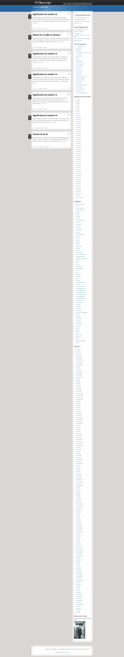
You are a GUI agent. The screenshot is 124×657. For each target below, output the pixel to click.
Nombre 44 (78, 185)
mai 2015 (78, 515)
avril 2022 (78, 367)
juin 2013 (78, 562)
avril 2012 (78, 590)
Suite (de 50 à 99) (80, 197)
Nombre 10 (78, 117)
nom (77, 278)
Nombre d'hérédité (80, 78)
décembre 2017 (79, 459)
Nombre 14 (78, 125)
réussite (78, 326)
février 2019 (78, 435)
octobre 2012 (79, 578)
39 (68, 115)
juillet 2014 (78, 536)
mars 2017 (78, 473)
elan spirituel (79, 246)
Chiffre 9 (78, 115)
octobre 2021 (79, 375)
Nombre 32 (78, 161)
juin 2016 (78, 491)
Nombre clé (78, 74)
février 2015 (78, 522)
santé (77, 332)
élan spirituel (79, 60)
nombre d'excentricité (80, 76)
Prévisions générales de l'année (81, 29)
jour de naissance (80, 268)
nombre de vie (79, 82)
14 (68, 133)
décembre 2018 (79, 439)
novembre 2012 (79, 576)
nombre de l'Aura (79, 80)
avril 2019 (78, 431)
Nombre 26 (78, 149)
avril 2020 (78, 409)
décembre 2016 (79, 479)
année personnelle (80, 208)
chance (77, 226)
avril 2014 (78, 542)
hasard (77, 264)
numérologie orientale (80, 292)
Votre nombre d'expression (81, 93)
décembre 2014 (79, 526)
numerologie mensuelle (81, 290)
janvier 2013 (78, 572)
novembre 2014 (79, 528)
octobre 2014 (79, 530)
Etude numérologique (80, 254)
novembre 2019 (79, 419)
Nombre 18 (78, 133)
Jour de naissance (80, 64)
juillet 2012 (78, 584)
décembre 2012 (79, 574)
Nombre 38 (78, 173)
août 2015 (78, 509)
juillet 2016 (78, 489)
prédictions (78, 306)
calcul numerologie (80, 220)
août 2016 (78, 487)
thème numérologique (80, 340)
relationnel (78, 322)
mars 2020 (78, 411)
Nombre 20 (78, 137)
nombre (45, 28)
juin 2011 (78, 610)
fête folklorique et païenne (81, 258)
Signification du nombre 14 (45, 74)
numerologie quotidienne (81, 294)
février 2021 (78, 389)
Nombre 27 (78, 151)
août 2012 (78, 582)
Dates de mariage (78, 23)
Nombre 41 (78, 179)
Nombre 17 (78, 131)
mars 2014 (78, 544)
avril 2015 (78, 517)
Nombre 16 (78, 129)
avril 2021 (78, 385)
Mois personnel (79, 70)
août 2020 (78, 401)
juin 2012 (78, 586)
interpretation (79, 266)
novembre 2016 (79, 481)
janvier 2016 (78, 501)
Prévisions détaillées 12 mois (80, 19)
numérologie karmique (81, 288)
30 (68, 94)
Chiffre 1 (78, 99)
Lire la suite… (36, 23)
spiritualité (78, 336)
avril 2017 (78, 471)
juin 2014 (78, 538)
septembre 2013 (79, 556)
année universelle (80, 210)
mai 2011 (78, 612)
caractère (78, 222)
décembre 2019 (79, 417)
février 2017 (78, 475)
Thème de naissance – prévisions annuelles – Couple (82, 3)
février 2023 (78, 355)
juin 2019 (78, 429)
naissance (78, 276)
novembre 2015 (79, 505)
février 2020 (78, 413)
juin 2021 (78, 381)
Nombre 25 (78, 147)
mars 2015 (78, 519)
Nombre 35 (78, 167)
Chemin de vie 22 (40, 134)
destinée (78, 242)
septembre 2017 (79, 463)
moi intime (78, 68)
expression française (80, 256)
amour (77, 206)
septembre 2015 (79, 507)
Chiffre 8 (78, 113)
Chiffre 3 (78, 103)
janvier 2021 (78, 391)
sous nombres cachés (80, 89)
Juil (29, 16)
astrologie (78, 216)
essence (78, 250)
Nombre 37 (78, 171)
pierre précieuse (79, 302)
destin (77, 240)
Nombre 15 (78, 127)
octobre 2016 (79, 483)
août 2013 (78, 558)
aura (77, 218)
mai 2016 (78, 493)
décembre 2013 (79, 550)
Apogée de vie (79, 48)
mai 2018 (78, 451)
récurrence (78, 320)
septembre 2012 (79, 580)
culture (77, 236)
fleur (77, 260)
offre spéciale (79, 300)
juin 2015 (78, 513)
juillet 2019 (78, 427)
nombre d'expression (80, 282)
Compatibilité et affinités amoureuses (82, 21)
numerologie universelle (81, 298)
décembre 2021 (79, 371)
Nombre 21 (78, 139)
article (77, 214)
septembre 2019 (79, 423)
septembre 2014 (79, 532)
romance (78, 330)
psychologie (78, 318)
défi (77, 238)
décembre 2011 (79, 598)
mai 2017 (78, 469)
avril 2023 (78, 351)
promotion (78, 316)
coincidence (78, 230)
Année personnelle (80, 46)
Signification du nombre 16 (45, 14)
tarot (77, 338)
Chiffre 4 (78, 105)
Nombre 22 (78, 141)
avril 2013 (78, 566)
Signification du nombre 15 (45, 53)
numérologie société (80, 296)
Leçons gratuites (78, 33)
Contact (69, 3)
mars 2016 (78, 497)
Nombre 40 (78, 177)
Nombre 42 (78, 181)
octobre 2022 (79, 363)
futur (77, 262)
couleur (78, 232)
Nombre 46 (78, 189)
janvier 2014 (78, 548)
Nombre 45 (78, 187)
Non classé (78, 284)
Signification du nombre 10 (45, 115)
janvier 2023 (78, 357)
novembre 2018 (79, 441)
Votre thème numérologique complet (82, 17)
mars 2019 (78, 433)
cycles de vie (78, 56)
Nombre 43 (78, 183)
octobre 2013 (79, 554)
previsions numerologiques (81, 312)
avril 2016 (78, 495)
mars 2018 (78, 453)
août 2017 (78, 465)
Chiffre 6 (78, 109)
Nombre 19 (78, 135)
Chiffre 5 (78, 107)
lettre (77, 270)
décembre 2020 (79, 393)
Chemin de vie (79, 50)
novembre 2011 (79, 600)
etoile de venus (79, 252)
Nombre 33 (78, 163)
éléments (78, 248)
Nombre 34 (78, 165)
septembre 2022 (79, 365)
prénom (78, 308)
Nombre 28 (78, 153)
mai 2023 (78, 349)
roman (77, 328)
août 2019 (78, 425)
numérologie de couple (81, 286)
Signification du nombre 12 (45, 94)
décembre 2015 (79, 503)
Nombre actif (79, 72)
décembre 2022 (79, 359)
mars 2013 (78, 568)
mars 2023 (78, 353)
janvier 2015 (78, 524)
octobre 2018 (79, 443)
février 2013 (78, 570)
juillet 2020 (78, 403)
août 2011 (78, 606)
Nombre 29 (78, 155)
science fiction (79, 334)
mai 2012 (78, 588)
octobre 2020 (79, 397)
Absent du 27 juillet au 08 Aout (46, 34)
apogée (77, 212)
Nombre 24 (78, 145)
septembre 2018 (79, 445)
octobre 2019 (79, 421)
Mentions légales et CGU (60, 652)
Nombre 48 (78, 193)
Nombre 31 (78, 159)
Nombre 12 (78, 121)
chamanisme (79, 224)
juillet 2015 (78, 511)
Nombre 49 (78, 195)
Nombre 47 (78, 191)
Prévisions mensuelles (79, 31)
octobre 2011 (78, 602)
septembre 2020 (79, 399)
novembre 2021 (79, 373)
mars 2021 (78, 387)
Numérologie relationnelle (81, 84)
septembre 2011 (79, 604)
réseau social (79, 324)
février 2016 (78, 499)
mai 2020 (78, 407)
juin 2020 (78, 405)
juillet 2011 (78, 608)
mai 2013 (78, 564)
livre (77, 272)
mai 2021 (78, 383)
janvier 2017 (78, 477)
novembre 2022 (79, 361)
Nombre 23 (78, 143)
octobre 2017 (79, 461)
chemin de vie (47, 146)
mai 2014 (78, 540)
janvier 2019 (78, 437)
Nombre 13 (78, 123)
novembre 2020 (79, 395)
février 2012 (78, 594)
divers (45, 47)
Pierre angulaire (79, 87)
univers (78, 342)
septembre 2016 (79, 485)
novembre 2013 (79, 552)
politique (78, 304)
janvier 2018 (78, 457)
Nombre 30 (78, 157)
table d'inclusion (79, 91)
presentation (79, 310)
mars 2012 (78, 592)
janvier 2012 (78, 596)
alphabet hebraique (80, 204)
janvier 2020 (79, 415)
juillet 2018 (78, 449)
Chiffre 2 (78, 101)
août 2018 (78, 447)
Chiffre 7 (78, 111)
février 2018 (78, 455)
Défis (77, 58)
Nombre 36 (78, 169)
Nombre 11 (78, 119)
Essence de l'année (80, 62)
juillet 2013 (78, 560)
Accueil (65, 3)
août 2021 (78, 379)
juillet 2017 (78, 467)
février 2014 (78, 546)
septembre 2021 (79, 377)
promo (77, 314)
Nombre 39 (78, 175)
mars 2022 (78, 369)
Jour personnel (79, 66)
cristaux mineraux (80, 234)
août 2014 (78, 534)
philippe (40, 28)
